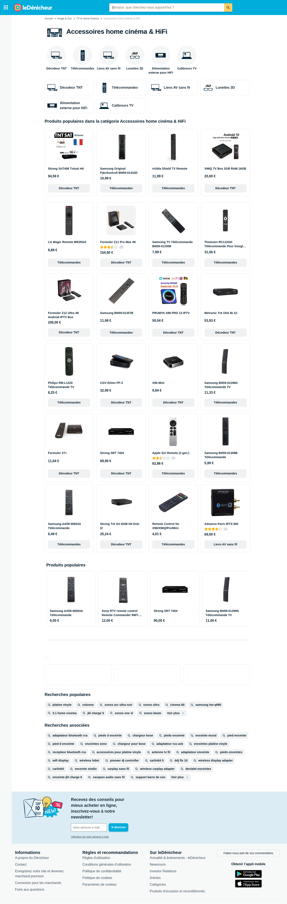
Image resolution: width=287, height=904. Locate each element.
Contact (20, 849)
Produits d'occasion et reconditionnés (177, 876)
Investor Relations (163, 856)
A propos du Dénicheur (32, 843)
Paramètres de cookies (99, 869)
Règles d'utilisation (96, 843)
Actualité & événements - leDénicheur (178, 843)
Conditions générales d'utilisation (106, 849)
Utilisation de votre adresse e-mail (90, 819)
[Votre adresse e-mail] (99, 810)
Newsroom (158, 849)
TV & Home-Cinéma (87, 18)
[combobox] (166, 7)
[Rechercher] (228, 7)
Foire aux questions (29, 874)
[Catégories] (6, 7)
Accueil (49, 18)
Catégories (158, 869)
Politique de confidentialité (101, 856)
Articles (155, 863)
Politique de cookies (97, 863)
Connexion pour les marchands (38, 868)
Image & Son (64, 18)
